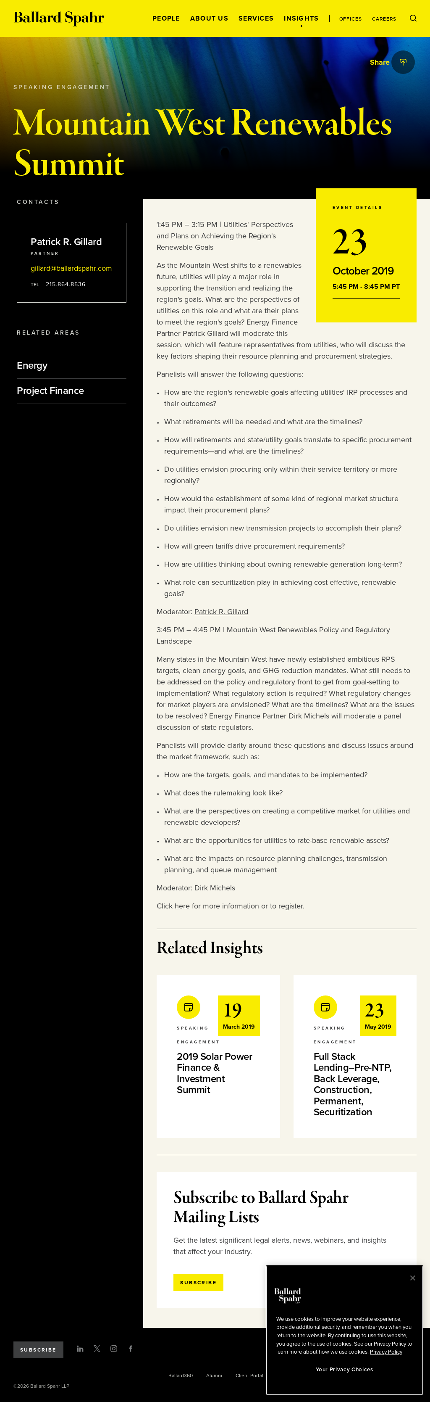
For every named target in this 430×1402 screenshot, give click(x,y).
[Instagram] (114, 1348)
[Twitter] (97, 1348)
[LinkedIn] (80, 1348)
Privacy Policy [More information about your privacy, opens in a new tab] (386, 1352)
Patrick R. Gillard (221, 611)
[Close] (413, 1278)
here (182, 906)
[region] (344, 1330)
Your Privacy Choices (344, 1369)
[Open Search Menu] (413, 18)
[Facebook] (130, 1348)
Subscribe (38, 1350)
